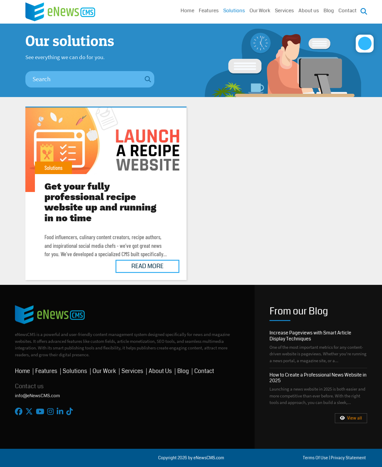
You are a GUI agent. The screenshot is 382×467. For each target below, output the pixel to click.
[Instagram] (50, 409)
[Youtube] (40, 409)
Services (284, 11)
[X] (29, 409)
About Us (160, 368)
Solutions (234, 11)
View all (351, 418)
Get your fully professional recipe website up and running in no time (106, 149)
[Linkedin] (60, 409)
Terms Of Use (315, 458)
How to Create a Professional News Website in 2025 (317, 377)
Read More (147, 266)
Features (209, 11)
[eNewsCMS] (60, 11)
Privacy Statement (348, 458)
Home (187, 11)
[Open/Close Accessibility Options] (367, 59)
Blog (329, 11)
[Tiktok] (69, 409)
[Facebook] (18, 409)
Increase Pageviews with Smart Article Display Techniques (310, 335)
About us (308, 11)
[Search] (83, 79)
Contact (347, 11)
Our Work (259, 11)
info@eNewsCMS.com (37, 392)
